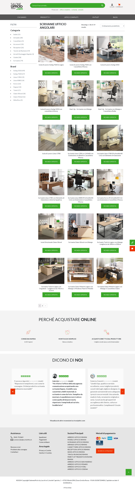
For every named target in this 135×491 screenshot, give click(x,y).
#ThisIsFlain (67, 488)
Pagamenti (43, 440)
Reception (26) (18, 47)
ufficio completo (65, 10)
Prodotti (44, 17)
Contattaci (14, 452)
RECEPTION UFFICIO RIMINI (79, 449)
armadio (80, 10)
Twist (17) (17, 90)
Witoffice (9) (18, 100)
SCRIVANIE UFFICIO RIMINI (78, 442)
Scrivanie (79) (18, 61)
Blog (115, 17)
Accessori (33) (18, 44)
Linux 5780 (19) (18, 77)
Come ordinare (44, 442)
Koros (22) (17, 84)
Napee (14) (17, 87)
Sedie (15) (16, 34)
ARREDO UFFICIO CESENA (78, 469)
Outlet (95, 17)
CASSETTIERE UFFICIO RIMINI (79, 447)
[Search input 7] (66, 5)
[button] (12, 391)
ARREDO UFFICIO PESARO (78, 464)
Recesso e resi (15, 447)
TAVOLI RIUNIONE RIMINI (78, 454)
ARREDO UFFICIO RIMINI (77, 437)
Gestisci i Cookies (45, 453)
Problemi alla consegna (19, 449)
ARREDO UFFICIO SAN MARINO (80, 462)
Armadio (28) (18, 38)
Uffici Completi (71, 17)
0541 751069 (18, 437)
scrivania (74, 10)
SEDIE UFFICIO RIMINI (76, 452)
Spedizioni (42, 437)
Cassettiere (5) (18, 41)
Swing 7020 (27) (19, 74)
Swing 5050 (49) (19, 71)
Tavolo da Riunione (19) (21, 51)
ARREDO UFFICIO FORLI (77, 467)
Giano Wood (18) (19, 93)
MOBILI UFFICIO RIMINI (77, 440)
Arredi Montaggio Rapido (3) (23, 54)
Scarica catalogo (105, 451)
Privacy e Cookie (45, 450)
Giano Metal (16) (19, 97)
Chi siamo (21, 17)
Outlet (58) (17, 57)
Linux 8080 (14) (18, 80)
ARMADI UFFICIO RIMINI (77, 445)
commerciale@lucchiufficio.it (23, 440)
